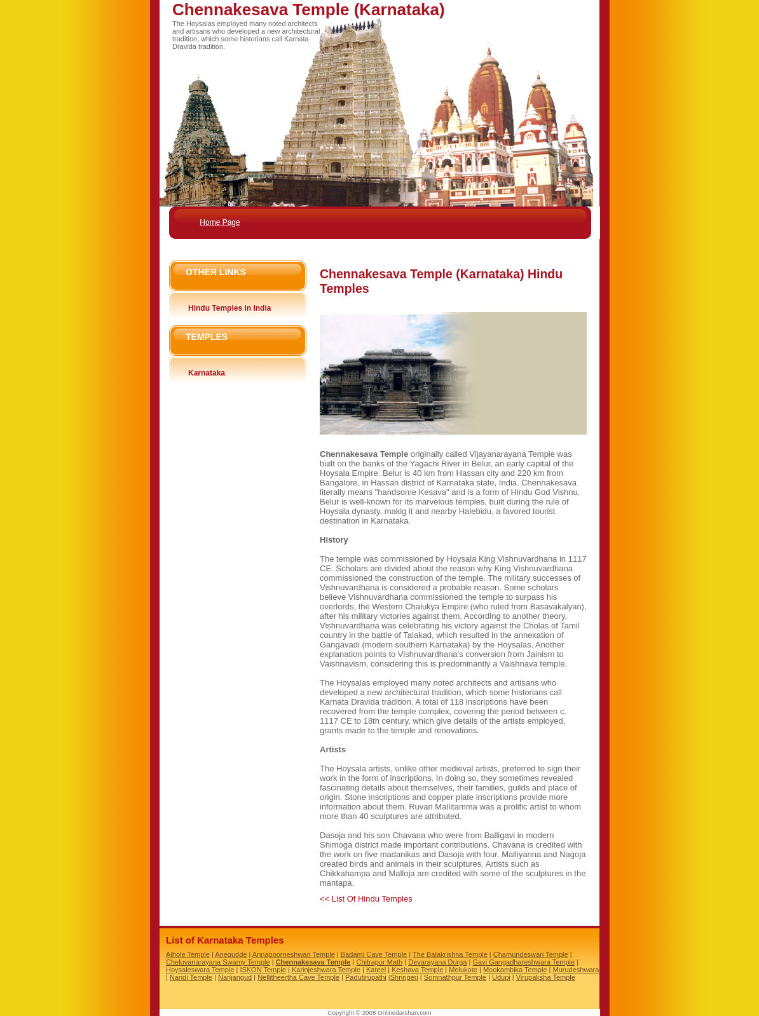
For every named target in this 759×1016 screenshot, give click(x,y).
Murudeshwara (576, 969)
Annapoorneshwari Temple (293, 954)
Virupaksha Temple (545, 977)
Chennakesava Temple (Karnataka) (308, 9)
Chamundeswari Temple (530, 954)
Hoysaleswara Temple (200, 969)
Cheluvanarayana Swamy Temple (218, 962)
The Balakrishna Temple (450, 954)
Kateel (376, 969)
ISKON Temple (263, 969)
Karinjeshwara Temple (326, 969)
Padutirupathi (365, 977)
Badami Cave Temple (374, 954)
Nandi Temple (191, 977)
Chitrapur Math (379, 962)
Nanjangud (235, 977)
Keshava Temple (417, 969)
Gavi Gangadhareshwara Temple (524, 962)
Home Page (220, 222)
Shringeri (404, 977)
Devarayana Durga (437, 962)
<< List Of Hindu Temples (366, 899)
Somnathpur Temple (455, 977)
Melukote (463, 969)
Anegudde (231, 954)
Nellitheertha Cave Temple (298, 977)
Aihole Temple (188, 954)
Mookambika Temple (515, 969)
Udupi (501, 977)
